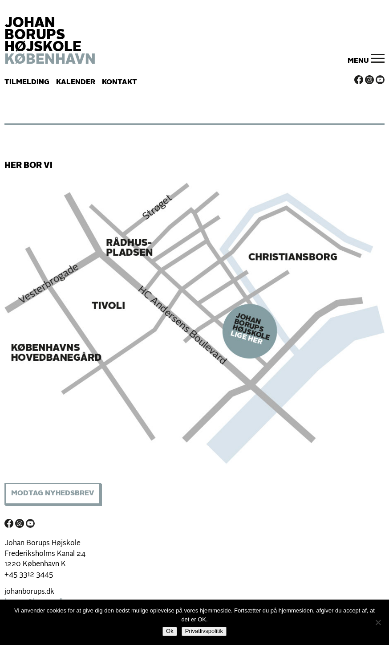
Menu (358, 61)
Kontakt (119, 82)
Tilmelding (26, 82)
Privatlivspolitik (204, 631)
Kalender (75, 82)
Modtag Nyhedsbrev (52, 493)
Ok (170, 631)
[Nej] (377, 622)
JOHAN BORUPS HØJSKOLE (50, 41)
